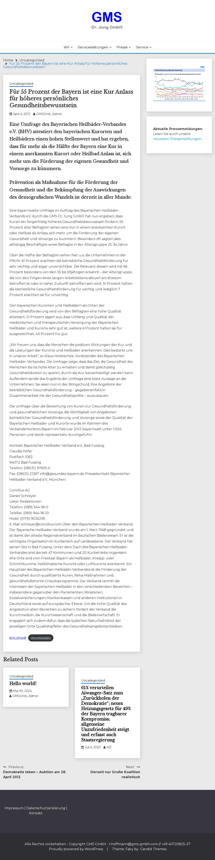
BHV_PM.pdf (17, 637)
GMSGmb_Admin (49, 114)
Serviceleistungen (93, 47)
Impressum (14, 808)
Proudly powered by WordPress (76, 849)
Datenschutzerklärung (45, 808)
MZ (109, 747)
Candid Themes (153, 849)
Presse (122, 47)
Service (142, 47)
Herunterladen (41, 637)
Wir (66, 47)
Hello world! (22, 683)
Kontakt (36, 813)
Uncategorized (21, 84)
